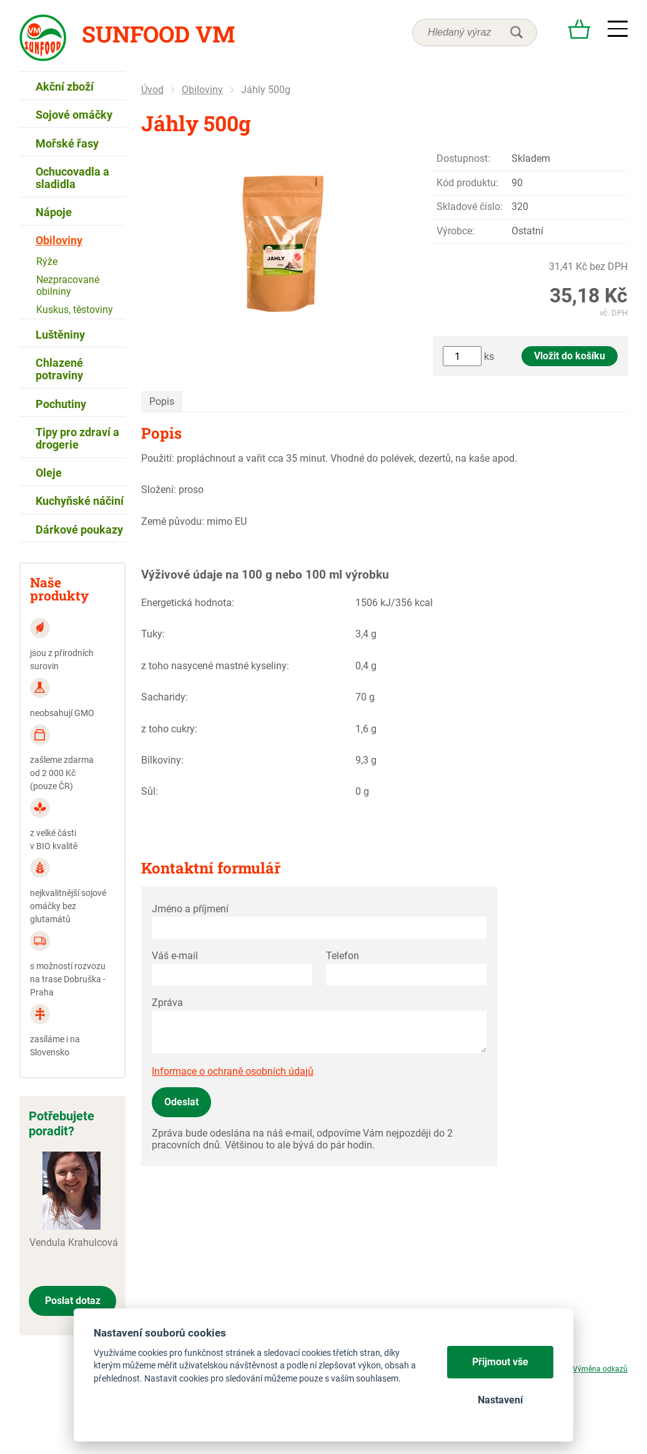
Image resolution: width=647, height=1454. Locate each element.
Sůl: (149, 791)
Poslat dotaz (73, 1301)
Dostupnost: (463, 158)
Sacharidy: (164, 697)
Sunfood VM (158, 34)
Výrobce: (456, 231)
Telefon (342, 956)
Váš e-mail (175, 956)
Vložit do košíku (569, 356)
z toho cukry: (169, 729)
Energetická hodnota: (187, 603)
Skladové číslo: (470, 206)
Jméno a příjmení (190, 909)
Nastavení (500, 1400)
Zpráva (167, 1002)
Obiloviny (202, 90)
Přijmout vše (500, 1362)
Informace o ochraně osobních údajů (233, 1071)
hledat (516, 32)
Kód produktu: (467, 183)
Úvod (152, 90)
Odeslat (181, 1102)
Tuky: (153, 634)
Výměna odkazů (600, 1369)
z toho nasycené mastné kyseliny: (215, 666)
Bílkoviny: (162, 760)
